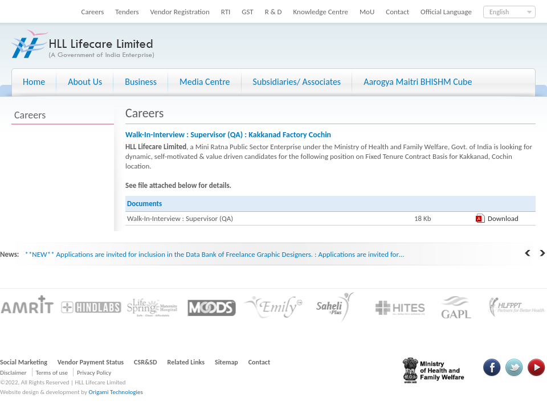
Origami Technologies (115, 392)
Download (503, 218)
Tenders (126, 11)
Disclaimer (13, 372)
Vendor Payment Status (91, 362)
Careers (92, 11)
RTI (226, 11)
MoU (367, 11)
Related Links (186, 362)
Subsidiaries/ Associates (297, 81)
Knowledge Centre (320, 11)
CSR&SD (145, 362)
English (499, 12)
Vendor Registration (180, 11)
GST (247, 11)
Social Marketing (23, 362)
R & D (273, 11)
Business (141, 81)
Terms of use (52, 372)
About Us (85, 81)
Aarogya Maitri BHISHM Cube (418, 81)
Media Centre (204, 81)
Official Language (446, 11)
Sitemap (226, 362)
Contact (397, 11)
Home (34, 81)
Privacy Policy (94, 372)
